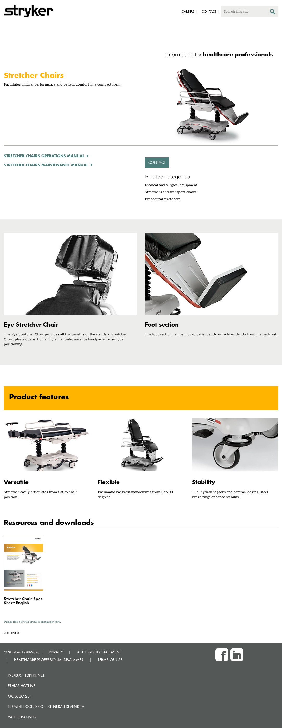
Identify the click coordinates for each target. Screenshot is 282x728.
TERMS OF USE (110, 659)
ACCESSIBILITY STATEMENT (99, 651)
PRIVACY (56, 651)
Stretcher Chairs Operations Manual (44, 155)
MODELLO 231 (20, 696)
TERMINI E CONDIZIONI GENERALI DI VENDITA (46, 706)
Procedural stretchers (162, 199)
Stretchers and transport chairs (170, 192)
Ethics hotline (21, 685)
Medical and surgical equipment (171, 185)
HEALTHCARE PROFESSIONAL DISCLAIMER (49, 659)
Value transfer (22, 716)
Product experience (26, 675)
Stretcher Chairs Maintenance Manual (46, 164)
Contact (157, 162)
